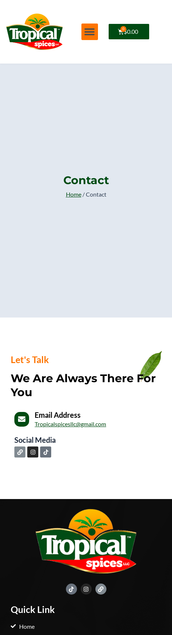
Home (73, 194)
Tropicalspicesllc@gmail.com (70, 423)
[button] (89, 32)
